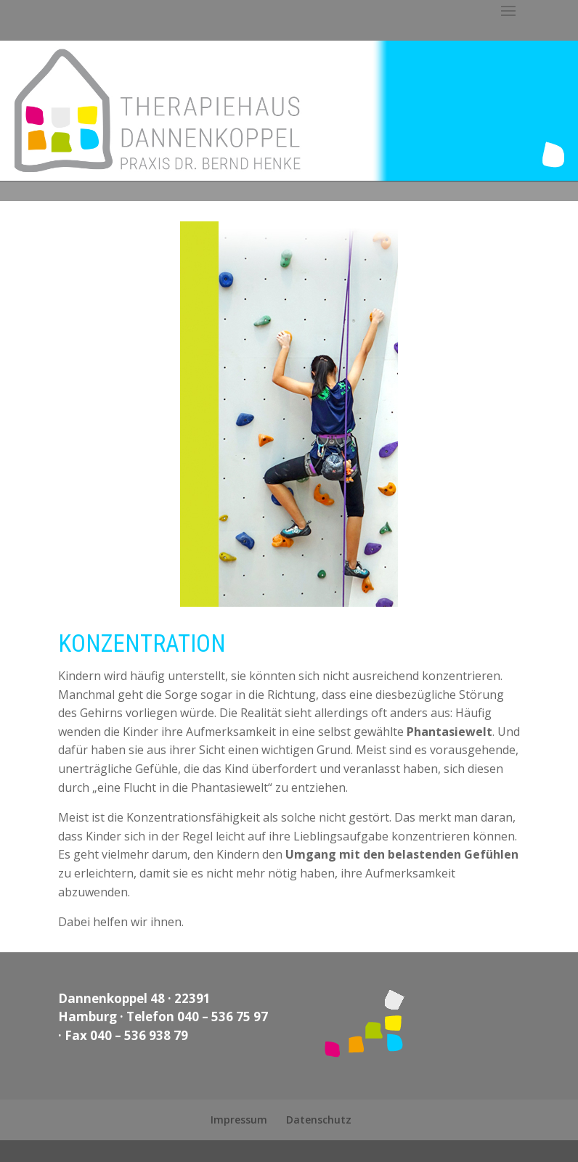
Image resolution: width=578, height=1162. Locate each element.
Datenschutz (318, 1119)
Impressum (239, 1119)
